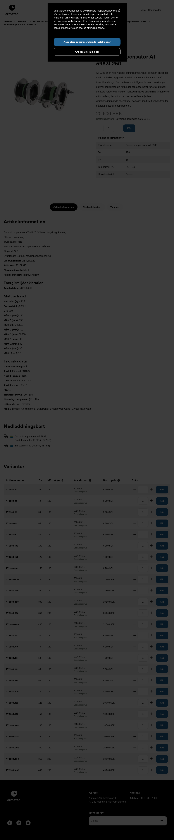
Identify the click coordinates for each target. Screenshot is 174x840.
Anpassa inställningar (87, 51)
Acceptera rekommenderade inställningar (87, 41)
